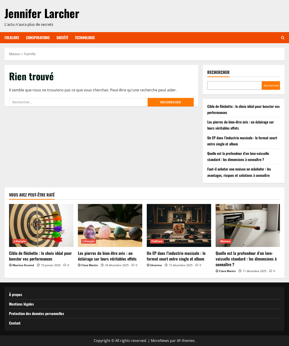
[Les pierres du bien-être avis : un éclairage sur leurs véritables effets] (110, 225)
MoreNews (160, 340)
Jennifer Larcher (42, 13)
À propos (15, 294)
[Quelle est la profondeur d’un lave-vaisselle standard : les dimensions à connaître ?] (248, 225)
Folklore (12, 37)
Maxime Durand (23, 265)
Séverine (156, 265)
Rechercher (218, 72)
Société (62, 37)
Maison (225, 241)
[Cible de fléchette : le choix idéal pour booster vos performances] (41, 225)
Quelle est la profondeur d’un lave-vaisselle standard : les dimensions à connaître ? (246, 258)
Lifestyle (20, 241)
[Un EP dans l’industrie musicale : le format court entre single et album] (179, 225)
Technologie (85, 37)
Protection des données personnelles (36, 313)
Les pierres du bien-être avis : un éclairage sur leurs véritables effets (107, 256)
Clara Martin (89, 265)
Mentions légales (21, 304)
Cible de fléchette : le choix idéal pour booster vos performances (40, 256)
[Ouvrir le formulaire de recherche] (282, 37)
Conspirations (38, 37)
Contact (15, 323)
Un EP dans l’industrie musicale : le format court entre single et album (176, 256)
